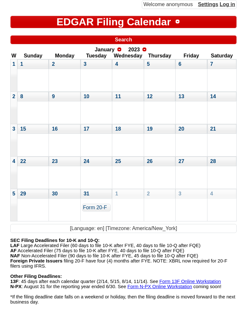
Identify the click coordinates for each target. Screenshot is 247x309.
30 (55, 193)
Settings (208, 4)
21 (213, 129)
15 (23, 129)
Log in (227, 4)
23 (55, 161)
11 (118, 96)
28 (213, 161)
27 (181, 161)
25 (118, 161)
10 (86, 96)
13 (181, 96)
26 (150, 161)
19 (150, 129)
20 (181, 129)
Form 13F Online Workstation (190, 281)
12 (150, 96)
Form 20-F (95, 207)
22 (23, 161)
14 (213, 96)
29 (23, 193)
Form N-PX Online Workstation (159, 286)
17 (86, 129)
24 (86, 161)
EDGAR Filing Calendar (114, 22)
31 (86, 193)
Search (123, 39)
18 (118, 129)
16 (55, 129)
